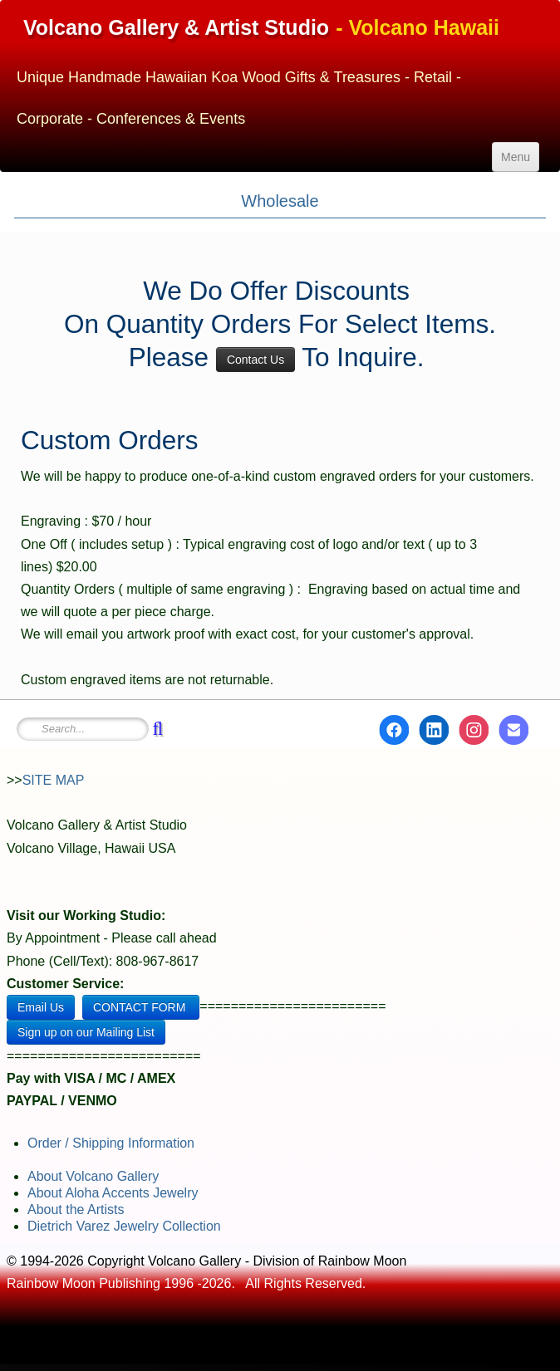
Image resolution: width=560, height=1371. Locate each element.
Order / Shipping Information (110, 1143)
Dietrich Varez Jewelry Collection (124, 1226)
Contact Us (255, 359)
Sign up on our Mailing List (86, 1032)
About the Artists (76, 1209)
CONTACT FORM (141, 1007)
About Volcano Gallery (93, 1176)
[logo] (280, 65)
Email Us (40, 1007)
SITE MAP (53, 780)
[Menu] (515, 157)
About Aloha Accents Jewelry (112, 1193)
